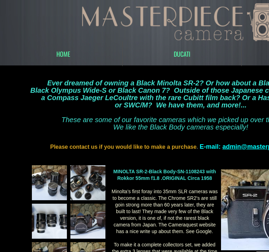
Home (63, 53)
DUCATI (182, 53)
